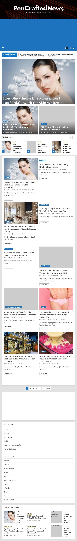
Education (7, 451)
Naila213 (7, 317)
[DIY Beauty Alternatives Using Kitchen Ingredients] (57, 120)
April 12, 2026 (26, 132)
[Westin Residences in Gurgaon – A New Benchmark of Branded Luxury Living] (56, 147)
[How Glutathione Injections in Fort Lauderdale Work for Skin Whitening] (38, 83)
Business (65, 142)
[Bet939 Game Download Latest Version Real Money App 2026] (56, 257)
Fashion (6, 459)
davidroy (7, 364)
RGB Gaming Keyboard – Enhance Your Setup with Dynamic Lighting (20, 313)
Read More (8, 199)
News (5, 490)
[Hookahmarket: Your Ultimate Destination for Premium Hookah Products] (21, 343)
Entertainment (45, 266)
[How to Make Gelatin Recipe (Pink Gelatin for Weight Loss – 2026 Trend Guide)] (56, 343)
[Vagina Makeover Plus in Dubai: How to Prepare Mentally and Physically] (56, 299)
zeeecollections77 (46, 276)
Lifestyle (43, 124)
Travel (6, 494)
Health (6, 94)
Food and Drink (9, 467)
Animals (6, 428)
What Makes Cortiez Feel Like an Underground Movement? (19, 254)
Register (74, 48)
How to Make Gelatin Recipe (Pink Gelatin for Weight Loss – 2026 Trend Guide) (55, 359)
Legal (5, 482)
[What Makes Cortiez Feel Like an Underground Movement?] (21, 248)
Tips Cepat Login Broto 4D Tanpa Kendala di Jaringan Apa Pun (54, 209)
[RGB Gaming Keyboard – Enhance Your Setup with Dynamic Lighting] (21, 299)
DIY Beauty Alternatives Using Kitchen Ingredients (55, 128)
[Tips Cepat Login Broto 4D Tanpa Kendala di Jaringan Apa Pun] (56, 204)
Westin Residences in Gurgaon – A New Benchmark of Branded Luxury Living (67, 151)
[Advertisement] (38, 32)
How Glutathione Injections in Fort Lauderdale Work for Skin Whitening (34, 100)
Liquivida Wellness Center (12, 132)
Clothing (6, 439)
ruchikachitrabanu (48, 132)
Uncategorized (44, 204)
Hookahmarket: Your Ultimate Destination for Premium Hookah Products (19, 359)
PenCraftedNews (38, 8)
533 (44, 387)
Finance (6, 463)
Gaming (6, 471)
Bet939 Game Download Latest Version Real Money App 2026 (53, 271)
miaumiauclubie (45, 214)
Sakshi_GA (8, 234)
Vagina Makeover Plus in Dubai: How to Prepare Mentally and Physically (54, 314)
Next (48, 387)
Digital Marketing (10, 447)
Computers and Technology (13, 307)
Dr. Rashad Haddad (46, 320)
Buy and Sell (8, 435)
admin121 (7, 258)
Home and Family (10, 478)
